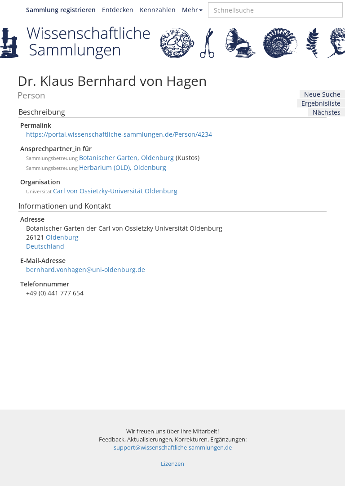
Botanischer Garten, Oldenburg (126, 157)
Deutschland (45, 246)
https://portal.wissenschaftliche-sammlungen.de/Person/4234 (119, 134)
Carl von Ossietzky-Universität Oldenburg (115, 191)
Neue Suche (322, 94)
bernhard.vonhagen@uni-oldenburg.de (85, 269)
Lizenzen (172, 464)
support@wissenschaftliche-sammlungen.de (173, 447)
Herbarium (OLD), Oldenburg (122, 167)
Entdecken (117, 9)
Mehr (192, 9)
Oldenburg (62, 237)
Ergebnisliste (321, 103)
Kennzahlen (158, 9)
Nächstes (327, 112)
